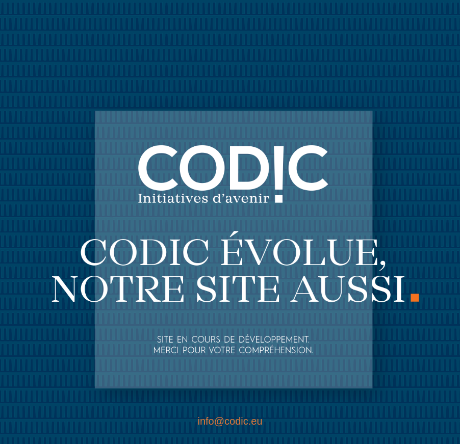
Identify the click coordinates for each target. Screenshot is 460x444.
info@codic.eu (229, 421)
